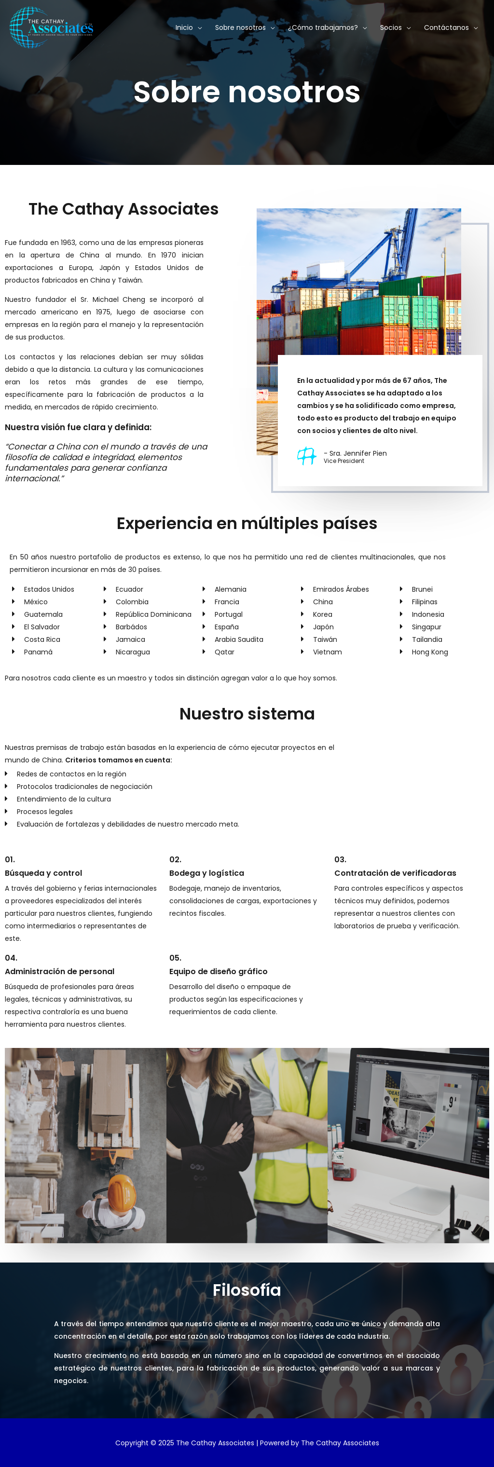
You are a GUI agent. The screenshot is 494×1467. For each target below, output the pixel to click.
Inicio (184, 27)
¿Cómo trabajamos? (323, 27)
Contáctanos (446, 27)
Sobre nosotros (240, 27)
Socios (391, 27)
